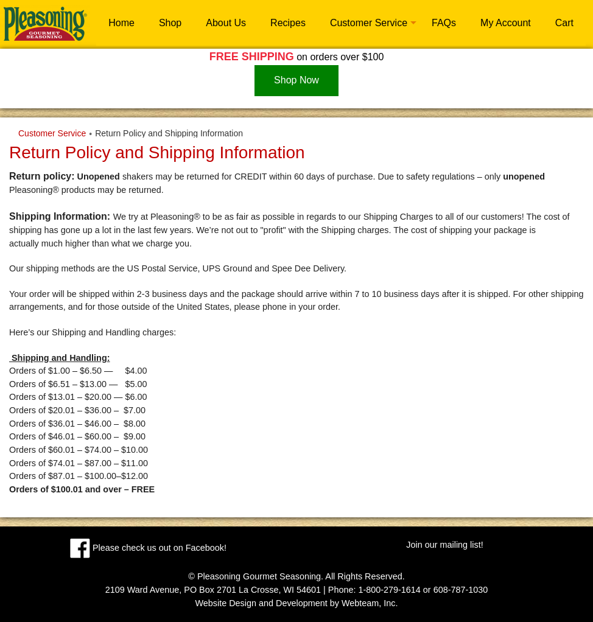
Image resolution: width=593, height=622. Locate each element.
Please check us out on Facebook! (148, 548)
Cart (564, 23)
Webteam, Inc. (370, 603)
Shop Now (296, 80)
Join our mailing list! (444, 545)
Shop (170, 23)
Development (302, 603)
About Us (226, 23)
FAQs (444, 23)
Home (121, 23)
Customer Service (368, 23)
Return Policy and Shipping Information (169, 133)
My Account (505, 23)
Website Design (225, 603)
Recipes (288, 23)
